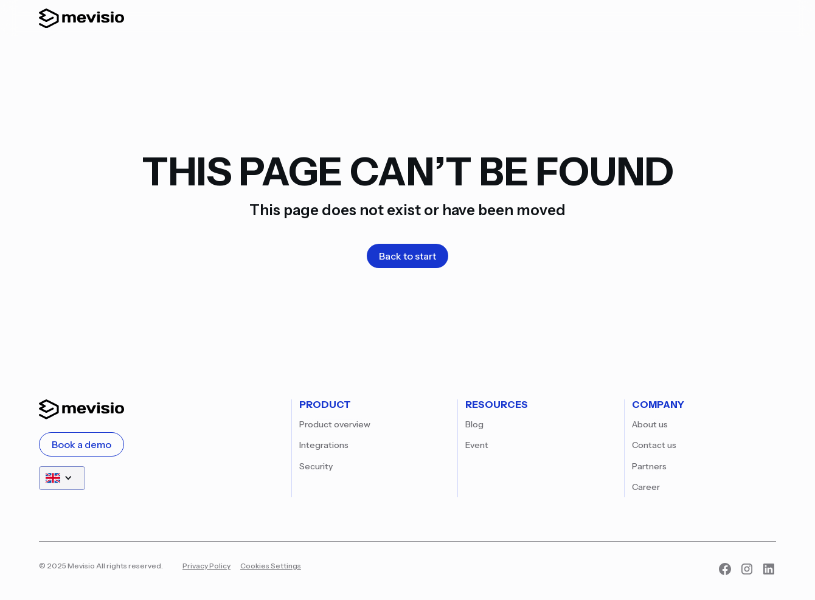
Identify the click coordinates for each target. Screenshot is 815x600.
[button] (62, 478)
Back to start (407, 256)
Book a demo (81, 444)
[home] (81, 18)
